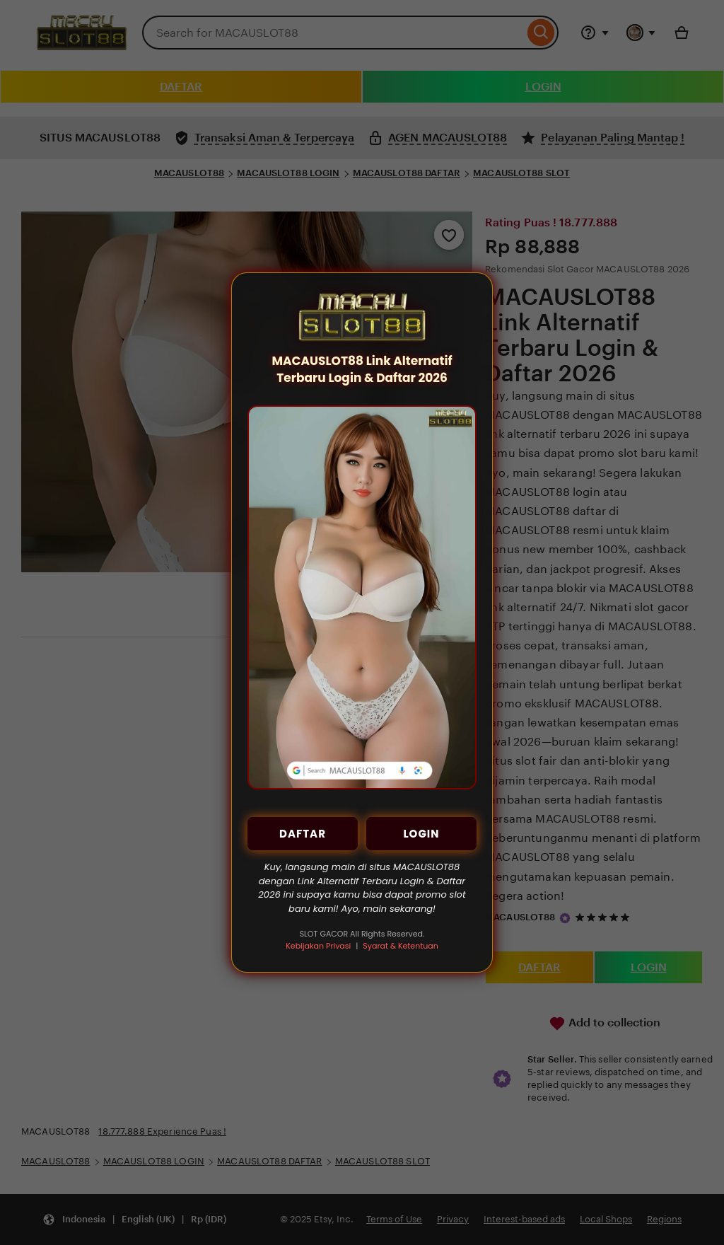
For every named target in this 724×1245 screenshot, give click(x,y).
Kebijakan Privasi (318, 945)
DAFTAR (302, 833)
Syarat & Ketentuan (400, 945)
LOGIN (421, 833)
